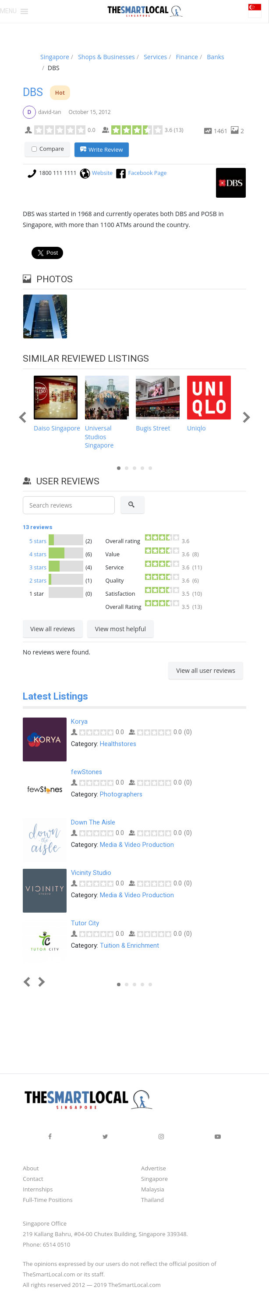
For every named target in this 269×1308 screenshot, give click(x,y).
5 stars (37, 541)
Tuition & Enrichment (129, 944)
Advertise (153, 1168)
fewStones (86, 771)
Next (244, 417)
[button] (8, 11)
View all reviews (52, 629)
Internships (38, 1189)
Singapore (154, 1178)
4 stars (37, 554)
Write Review (101, 150)
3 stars (37, 567)
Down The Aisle (93, 822)
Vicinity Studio (91, 872)
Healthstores (118, 743)
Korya (79, 721)
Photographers (121, 793)
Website (102, 173)
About (31, 1168)
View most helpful (120, 629)
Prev (24, 417)
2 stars (37, 580)
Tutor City (85, 923)
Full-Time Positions (48, 1199)
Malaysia (152, 1189)
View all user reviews (205, 670)
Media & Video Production (137, 844)
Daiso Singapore (57, 428)
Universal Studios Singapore (99, 437)
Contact (33, 1178)
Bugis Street (153, 428)
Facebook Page (147, 173)
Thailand (152, 1199)
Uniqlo (196, 428)
